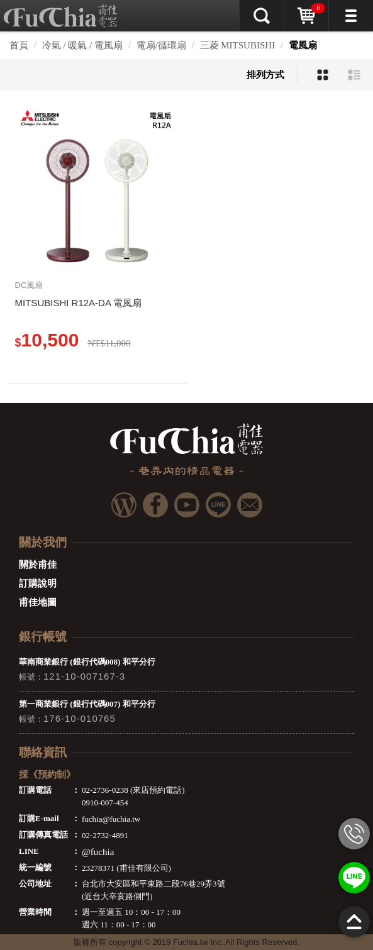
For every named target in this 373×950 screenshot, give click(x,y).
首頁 (18, 45)
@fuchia (98, 852)
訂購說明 (38, 583)
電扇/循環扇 (161, 45)
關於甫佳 (38, 565)
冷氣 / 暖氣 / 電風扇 (82, 45)
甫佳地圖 (38, 602)
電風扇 (303, 45)
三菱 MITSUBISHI (238, 45)
